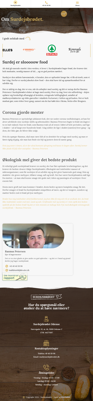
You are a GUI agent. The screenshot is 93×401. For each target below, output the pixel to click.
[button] (77, 2)
